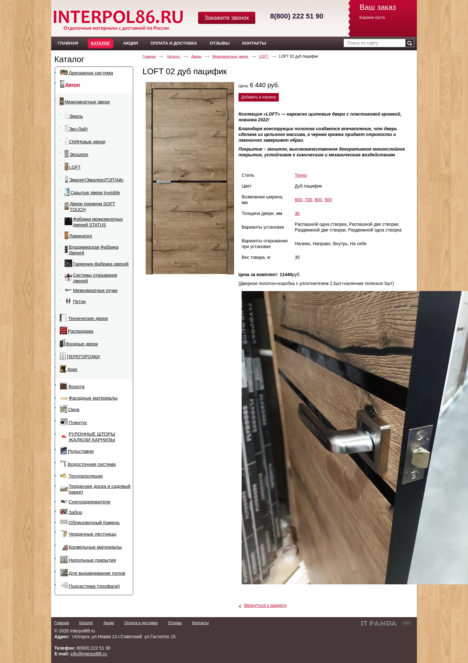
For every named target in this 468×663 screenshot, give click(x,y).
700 (308, 199)
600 (298, 199)
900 (328, 199)
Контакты (200, 623)
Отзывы (175, 623)
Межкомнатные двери (230, 56)
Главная (149, 56)
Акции (108, 623)
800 (318, 199)
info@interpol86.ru (89, 653)
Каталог (100, 43)
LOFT (264, 56)
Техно (301, 175)
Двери (196, 56)
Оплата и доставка (141, 623)
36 (297, 213)
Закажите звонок (226, 18)
